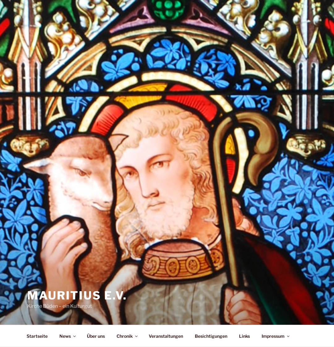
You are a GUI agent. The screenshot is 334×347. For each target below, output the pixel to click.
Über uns (96, 336)
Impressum (276, 336)
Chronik (128, 336)
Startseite (37, 336)
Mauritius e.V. (77, 295)
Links (244, 336)
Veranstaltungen (166, 336)
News (68, 336)
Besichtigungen (211, 336)
